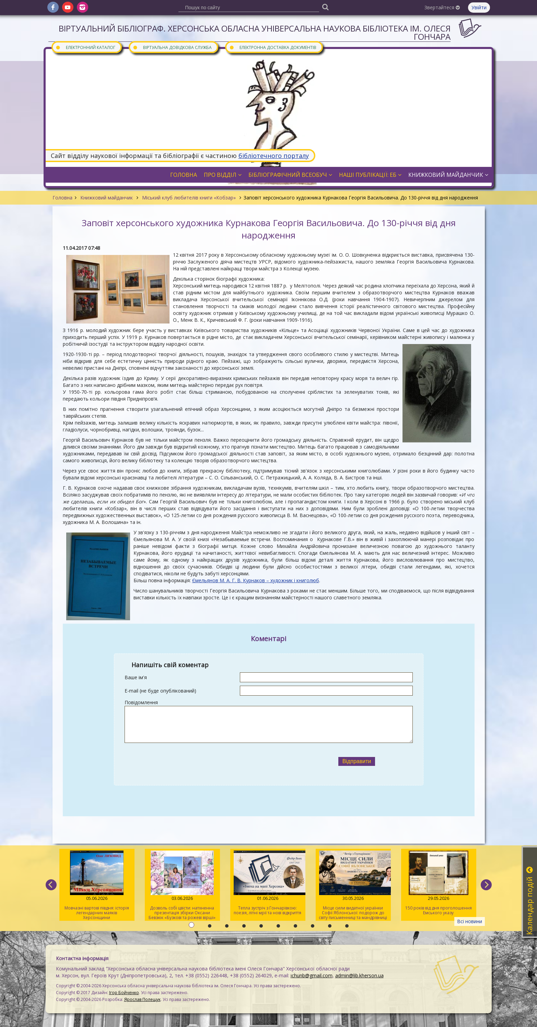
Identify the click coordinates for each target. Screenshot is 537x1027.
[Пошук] (325, 7)
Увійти (479, 7)
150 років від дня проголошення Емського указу (438, 883)
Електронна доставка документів (272, 47)
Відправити (356, 761)
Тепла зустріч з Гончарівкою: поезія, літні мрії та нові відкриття (267, 883)
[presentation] (213, 761)
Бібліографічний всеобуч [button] (290, 175)
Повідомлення (141, 702)
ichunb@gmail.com (311, 975)
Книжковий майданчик (106, 197)
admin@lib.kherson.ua (359, 975)
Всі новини (469, 921)
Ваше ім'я (136, 677)
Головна (62, 197)
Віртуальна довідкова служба (172, 47)
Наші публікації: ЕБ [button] (370, 175)
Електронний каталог (85, 47)
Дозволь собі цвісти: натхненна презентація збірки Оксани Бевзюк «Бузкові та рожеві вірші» (182, 885)
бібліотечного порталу (273, 155)
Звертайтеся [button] (442, 7)
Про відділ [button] (223, 175)
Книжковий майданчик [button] (448, 175)
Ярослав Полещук (142, 999)
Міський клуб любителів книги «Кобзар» (189, 197)
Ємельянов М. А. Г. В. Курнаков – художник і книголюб (255, 580)
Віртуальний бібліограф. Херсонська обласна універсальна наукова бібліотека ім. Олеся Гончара (255, 32)
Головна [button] (183, 175)
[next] (486, 884)
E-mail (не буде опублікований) (160, 690)
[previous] (51, 884)
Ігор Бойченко (124, 992)
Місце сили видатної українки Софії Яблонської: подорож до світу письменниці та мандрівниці (353, 885)
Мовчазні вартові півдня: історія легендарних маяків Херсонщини (96, 885)
